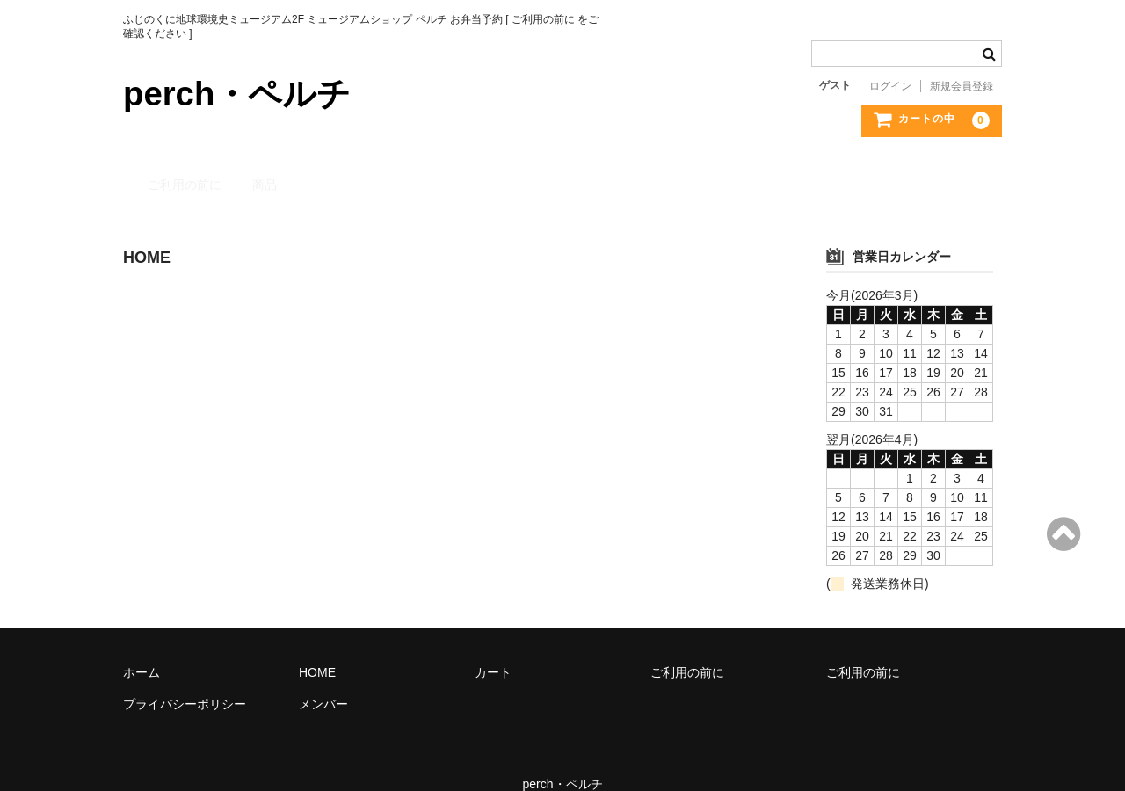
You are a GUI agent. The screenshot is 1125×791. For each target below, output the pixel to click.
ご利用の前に (178, 170)
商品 (263, 170)
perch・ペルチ (242, 93)
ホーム (141, 648)
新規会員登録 (961, 86)
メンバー (323, 679)
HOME (317, 648)
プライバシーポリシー (184, 679)
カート (493, 648)
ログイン (890, 86)
